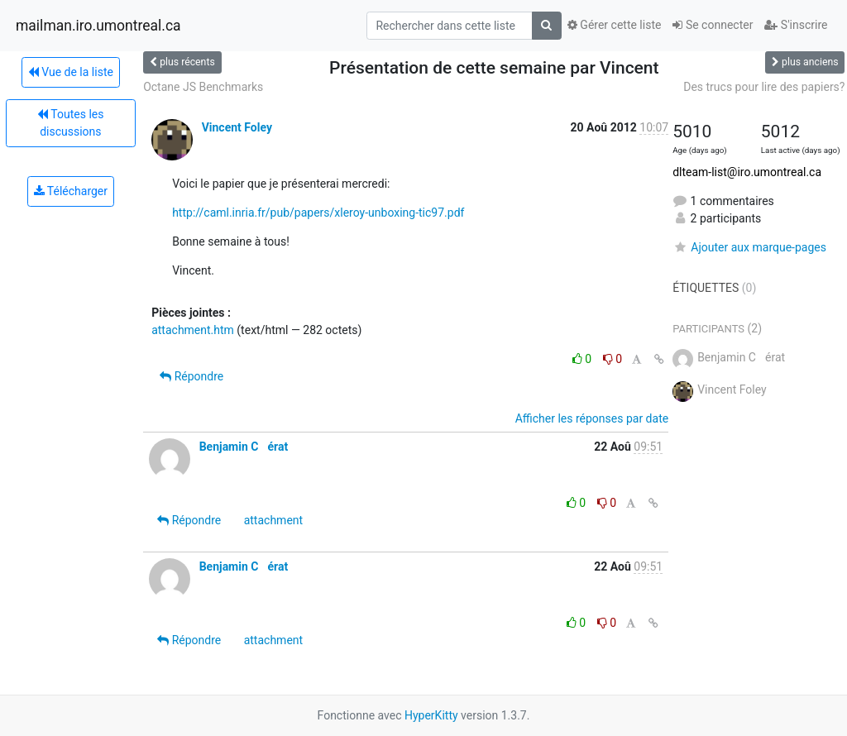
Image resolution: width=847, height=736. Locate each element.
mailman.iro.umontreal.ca (98, 25)
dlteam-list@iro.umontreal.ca (746, 172)
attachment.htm (192, 330)
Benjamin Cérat (244, 446)
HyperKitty (431, 715)
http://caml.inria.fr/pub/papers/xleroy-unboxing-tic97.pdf (318, 212)
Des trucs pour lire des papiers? (764, 86)
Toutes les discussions (70, 123)
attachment (273, 520)
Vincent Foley (237, 127)
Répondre (191, 376)
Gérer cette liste (614, 24)
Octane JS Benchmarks (203, 86)
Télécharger (71, 191)
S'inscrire (795, 24)
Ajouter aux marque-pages (749, 247)
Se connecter (712, 24)
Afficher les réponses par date (591, 418)
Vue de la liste (70, 72)
